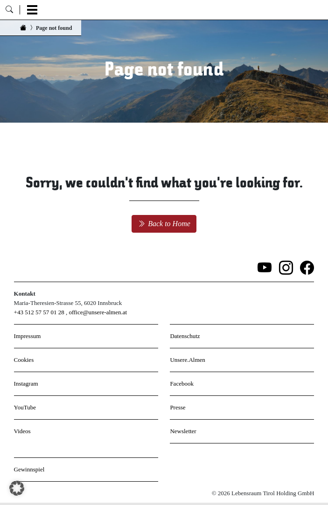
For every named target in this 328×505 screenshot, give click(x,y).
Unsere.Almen (187, 359)
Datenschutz (185, 335)
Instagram (26, 383)
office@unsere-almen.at (98, 312)
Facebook (182, 383)
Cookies (24, 359)
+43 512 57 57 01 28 (39, 312)
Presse (177, 407)
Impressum (27, 335)
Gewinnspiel (29, 469)
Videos (22, 431)
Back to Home (164, 224)
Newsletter (183, 431)
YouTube (25, 407)
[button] (17, 488)
